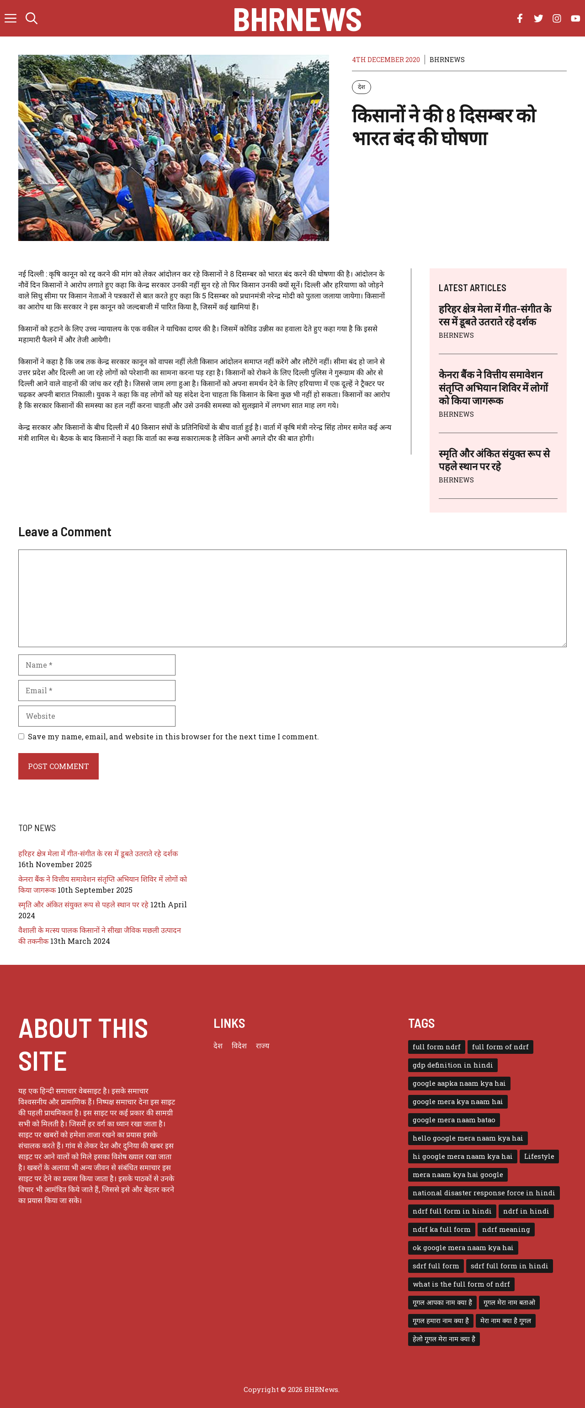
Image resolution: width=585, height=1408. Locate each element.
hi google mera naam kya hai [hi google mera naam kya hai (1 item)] (463, 1156)
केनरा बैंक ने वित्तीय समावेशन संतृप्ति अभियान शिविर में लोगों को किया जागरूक (493, 387)
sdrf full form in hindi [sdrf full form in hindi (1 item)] (509, 1265)
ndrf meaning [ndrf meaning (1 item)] (506, 1229)
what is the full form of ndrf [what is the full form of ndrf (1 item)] (461, 1284)
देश (361, 87)
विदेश (239, 1045)
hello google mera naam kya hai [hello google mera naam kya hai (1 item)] (468, 1138)
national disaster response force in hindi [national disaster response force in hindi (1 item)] (484, 1192)
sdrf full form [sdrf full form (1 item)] (436, 1265)
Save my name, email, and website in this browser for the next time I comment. (173, 736)
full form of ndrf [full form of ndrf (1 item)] (500, 1046)
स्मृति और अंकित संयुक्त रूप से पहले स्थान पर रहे (83, 904)
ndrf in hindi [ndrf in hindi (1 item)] (526, 1211)
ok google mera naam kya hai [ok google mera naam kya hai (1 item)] (463, 1247)
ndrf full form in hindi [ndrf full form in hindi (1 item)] (452, 1211)
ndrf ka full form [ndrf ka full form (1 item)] (442, 1229)
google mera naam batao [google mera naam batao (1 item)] (454, 1119)
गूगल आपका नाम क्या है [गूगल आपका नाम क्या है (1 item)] (442, 1302)
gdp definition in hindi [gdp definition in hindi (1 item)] (453, 1065)
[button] (31, 18)
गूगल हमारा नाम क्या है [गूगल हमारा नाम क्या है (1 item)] (441, 1320)
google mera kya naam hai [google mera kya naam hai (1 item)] (458, 1101)
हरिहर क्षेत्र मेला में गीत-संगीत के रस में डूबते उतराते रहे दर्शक (98, 853)
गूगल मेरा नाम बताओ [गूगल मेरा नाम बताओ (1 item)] (509, 1302)
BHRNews (297, 18)
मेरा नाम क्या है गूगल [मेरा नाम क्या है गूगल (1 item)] (505, 1320)
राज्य (262, 1045)
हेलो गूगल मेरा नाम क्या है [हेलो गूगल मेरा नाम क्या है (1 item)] (444, 1339)
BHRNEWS (447, 59)
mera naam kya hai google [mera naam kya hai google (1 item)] (458, 1174)
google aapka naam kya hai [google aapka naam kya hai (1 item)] (459, 1083)
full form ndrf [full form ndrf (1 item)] (437, 1046)
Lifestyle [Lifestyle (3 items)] (539, 1156)
